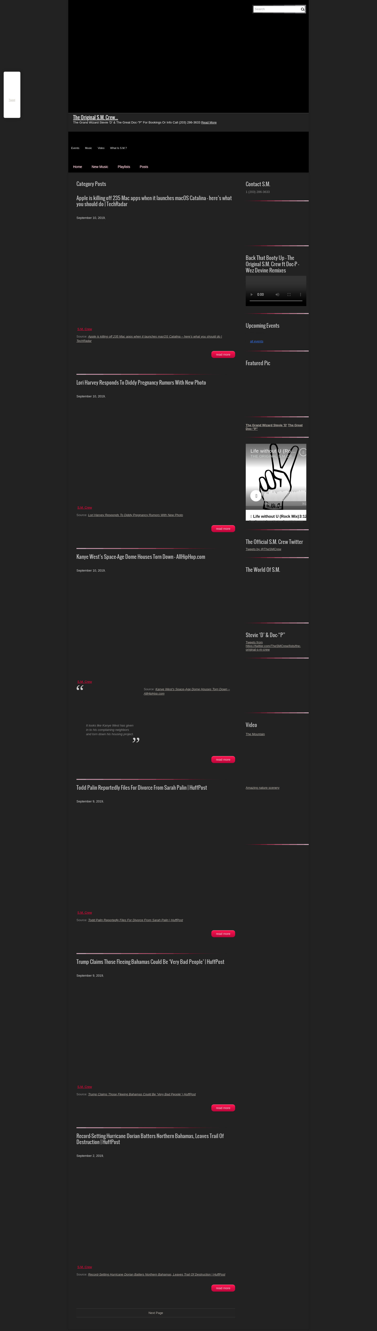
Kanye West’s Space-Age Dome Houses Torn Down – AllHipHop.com (140, 557)
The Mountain (255, 734)
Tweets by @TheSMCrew (263, 549)
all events (256, 341)
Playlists (124, 167)
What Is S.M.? (118, 148)
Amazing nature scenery (262, 787)
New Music (100, 167)
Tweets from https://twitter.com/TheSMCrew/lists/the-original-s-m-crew (273, 646)
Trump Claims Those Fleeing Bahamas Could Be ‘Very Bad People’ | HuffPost (150, 962)
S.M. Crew (84, 329)
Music (88, 148)
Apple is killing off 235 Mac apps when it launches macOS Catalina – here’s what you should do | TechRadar (154, 201)
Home (77, 167)
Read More (223, 354)
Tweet (12, 100)
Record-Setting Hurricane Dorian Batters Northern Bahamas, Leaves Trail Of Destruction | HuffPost (150, 1139)
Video (101, 148)
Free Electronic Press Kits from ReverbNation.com (276, 521)
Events (75, 148)
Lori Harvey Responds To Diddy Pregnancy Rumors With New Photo (141, 382)
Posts (144, 167)
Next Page (156, 1313)
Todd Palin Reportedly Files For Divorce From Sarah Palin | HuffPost (141, 787)
